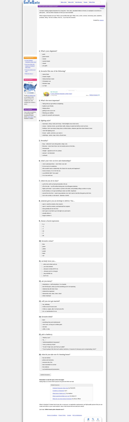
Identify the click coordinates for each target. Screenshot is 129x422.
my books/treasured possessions (50, 369)
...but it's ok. (45, 275)
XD (42, 231)
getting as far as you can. (48, 110)
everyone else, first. (46, 362)
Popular (85, 2)
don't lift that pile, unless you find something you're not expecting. (58, 286)
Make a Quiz (63, 2)
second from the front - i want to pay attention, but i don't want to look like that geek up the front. (66, 193)
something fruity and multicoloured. (50, 322)
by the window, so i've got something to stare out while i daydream (58, 191)
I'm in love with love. (47, 175)
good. (43, 54)
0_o (42, 224)
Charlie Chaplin (45, 76)
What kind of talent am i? (59, 393)
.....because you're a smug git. (49, 271)
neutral (43, 59)
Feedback (102, 8)
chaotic (43, 63)
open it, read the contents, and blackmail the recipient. (55, 206)
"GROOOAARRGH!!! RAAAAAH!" (50, 342)
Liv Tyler (44, 85)
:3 (42, 228)
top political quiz (31, 95)
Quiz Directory (78, 2)
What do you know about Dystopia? (62, 398)
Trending (98, 419)
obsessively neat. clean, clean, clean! (51, 293)
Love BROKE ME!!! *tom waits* (49, 173)
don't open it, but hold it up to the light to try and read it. (56, 211)
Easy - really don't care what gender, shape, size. (54, 144)
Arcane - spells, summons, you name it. (52, 133)
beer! (43, 320)
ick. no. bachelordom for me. (49, 311)
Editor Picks (92, 2)
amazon (101, 20)
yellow (43, 248)
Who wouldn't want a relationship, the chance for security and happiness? (60, 168)
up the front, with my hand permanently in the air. (54, 184)
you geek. (44, 65)
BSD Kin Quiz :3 (29, 73)
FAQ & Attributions (77, 415)
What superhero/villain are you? (61, 396)
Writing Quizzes (94, 95)
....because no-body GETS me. (49, 269)
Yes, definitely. (45, 304)
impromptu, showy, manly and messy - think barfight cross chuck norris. (60, 123)
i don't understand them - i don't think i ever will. (54, 164)
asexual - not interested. (48, 153)
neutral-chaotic (45, 61)
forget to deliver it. (46, 215)
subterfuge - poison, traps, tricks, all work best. (53, 135)
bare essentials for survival (48, 364)
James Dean (45, 74)
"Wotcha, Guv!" (45, 337)
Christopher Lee (46, 81)
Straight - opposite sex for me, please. (51, 150)
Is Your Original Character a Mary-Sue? (61, 93)
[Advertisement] (71, 35)
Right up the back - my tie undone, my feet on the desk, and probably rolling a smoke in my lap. (66, 188)
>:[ (42, 226)
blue (43, 244)
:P (42, 233)
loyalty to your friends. (47, 106)
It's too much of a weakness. (49, 166)
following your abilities (47, 113)
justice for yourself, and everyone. (50, 115)
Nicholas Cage (45, 83)
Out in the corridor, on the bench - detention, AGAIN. (55, 195)
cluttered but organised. (48, 291)
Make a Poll (71, 2)
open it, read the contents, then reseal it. (52, 204)
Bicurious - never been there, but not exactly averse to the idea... (58, 146)
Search (93, 419)
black (43, 253)
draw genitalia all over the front (49, 208)
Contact (69, 415)
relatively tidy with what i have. (49, 289)
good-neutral (45, 56)
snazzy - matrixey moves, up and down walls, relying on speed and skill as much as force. (64, 126)
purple (43, 251)
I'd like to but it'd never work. (49, 306)
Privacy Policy (62, 415)
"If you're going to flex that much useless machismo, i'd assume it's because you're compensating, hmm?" (68, 349)
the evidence (45, 367)
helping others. (45, 108)
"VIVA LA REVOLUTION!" (48, 344)
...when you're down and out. (49, 264)
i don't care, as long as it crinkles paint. (51, 324)
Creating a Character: (58, 390)
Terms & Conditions (52, 415)
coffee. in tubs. (45, 329)
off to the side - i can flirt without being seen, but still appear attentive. (59, 186)
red (42, 255)
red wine (44, 326)
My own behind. (46, 357)
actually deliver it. (46, 213)
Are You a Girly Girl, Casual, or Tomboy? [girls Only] (30, 66)
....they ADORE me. (47, 273)
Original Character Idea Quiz (60, 388)
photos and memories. (47, 360)
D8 (42, 235)
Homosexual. (45, 148)
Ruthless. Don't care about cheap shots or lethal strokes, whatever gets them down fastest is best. (66, 128)
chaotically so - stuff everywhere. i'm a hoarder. (53, 284)
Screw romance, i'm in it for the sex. (51, 170)
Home (88, 419)
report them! (30, 116)
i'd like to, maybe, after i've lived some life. (52, 309)
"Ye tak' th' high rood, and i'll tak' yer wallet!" (53, 347)
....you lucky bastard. (47, 266)
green (43, 246)
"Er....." (43, 340)
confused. (44, 155)
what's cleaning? (46, 295)
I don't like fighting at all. (48, 130)
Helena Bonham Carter (47, 79)
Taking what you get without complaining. (52, 103)
